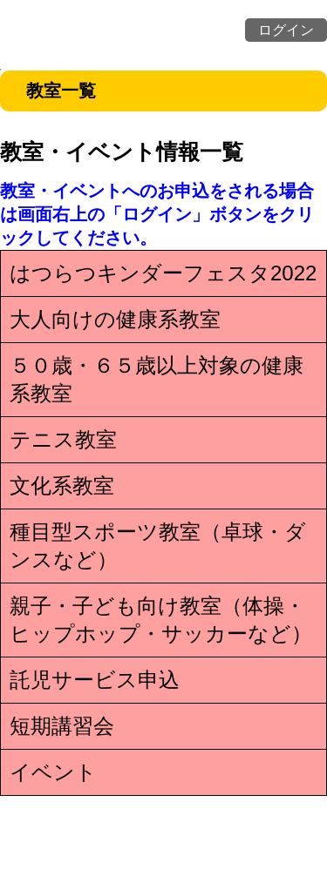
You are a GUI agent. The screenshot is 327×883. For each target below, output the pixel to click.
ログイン (286, 30)
